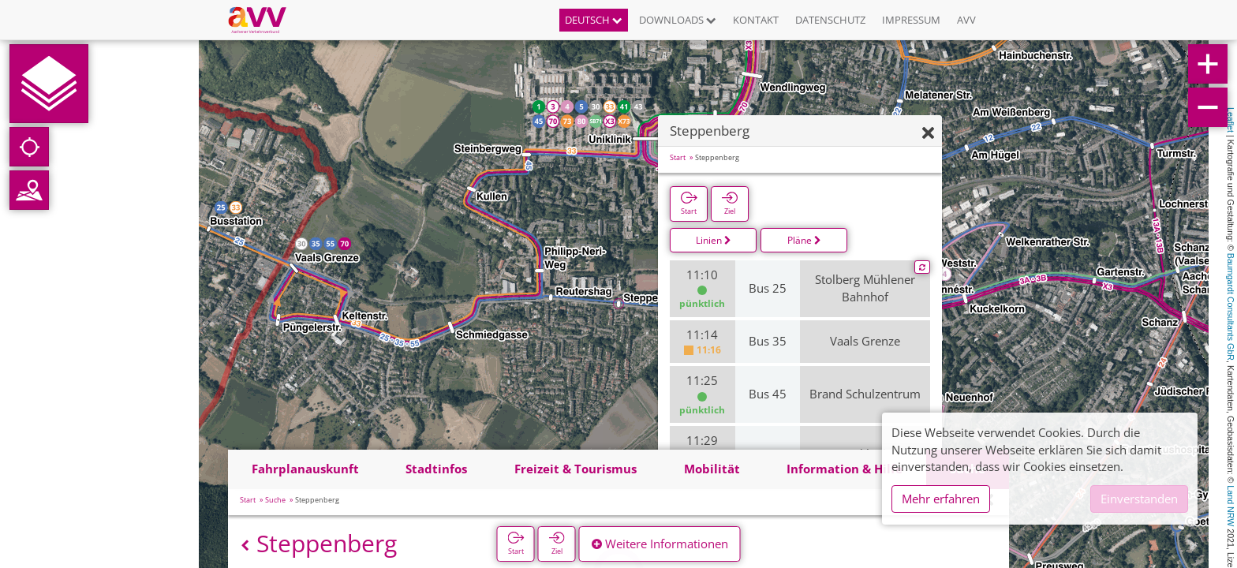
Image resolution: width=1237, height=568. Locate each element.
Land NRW (1230, 505)
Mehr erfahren (941, 498)
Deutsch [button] (593, 20)
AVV (966, 20)
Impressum (911, 20)
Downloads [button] (677, 20)
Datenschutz (830, 20)
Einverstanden (1139, 498)
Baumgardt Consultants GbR (1230, 307)
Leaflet (1230, 120)
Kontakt (756, 20)
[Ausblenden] (928, 168)
